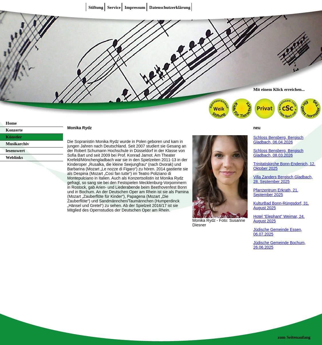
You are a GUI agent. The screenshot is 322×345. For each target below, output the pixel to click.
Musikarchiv (17, 143)
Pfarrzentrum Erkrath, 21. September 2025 (275, 192)
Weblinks (14, 157)
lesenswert (15, 150)
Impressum (135, 7)
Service (114, 7)
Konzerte (14, 130)
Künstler (14, 137)
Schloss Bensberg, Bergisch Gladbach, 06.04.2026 (278, 139)
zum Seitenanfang (294, 337)
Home (11, 123)
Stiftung (95, 7)
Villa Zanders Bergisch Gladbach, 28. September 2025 (283, 179)
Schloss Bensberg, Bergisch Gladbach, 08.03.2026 (278, 152)
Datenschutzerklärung (169, 7)
